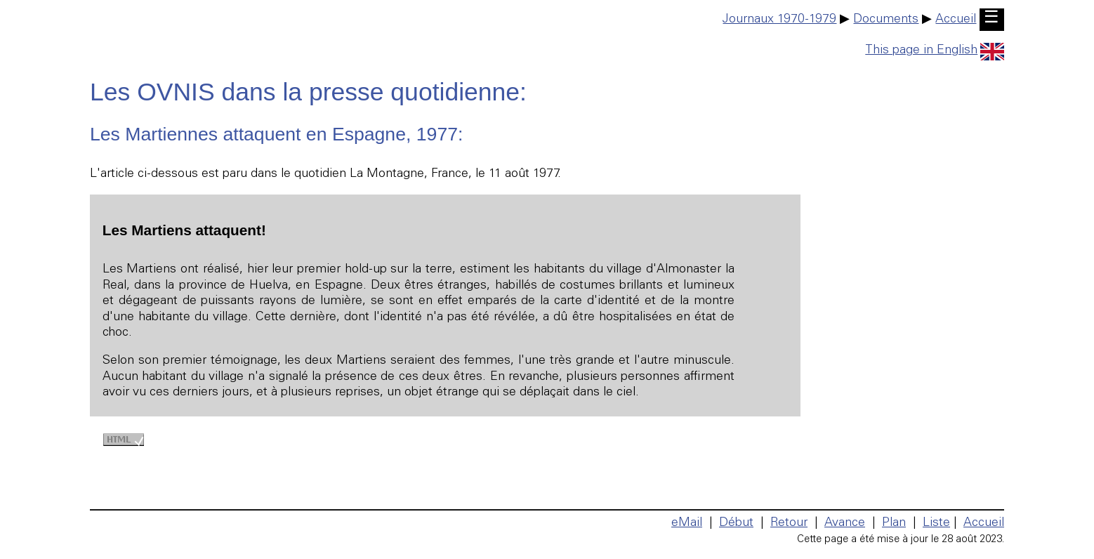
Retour (789, 523)
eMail (686, 523)
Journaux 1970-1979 (779, 19)
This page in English (934, 50)
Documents (885, 19)
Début (736, 523)
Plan (894, 523)
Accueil (955, 19)
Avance (844, 523)
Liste (936, 523)
